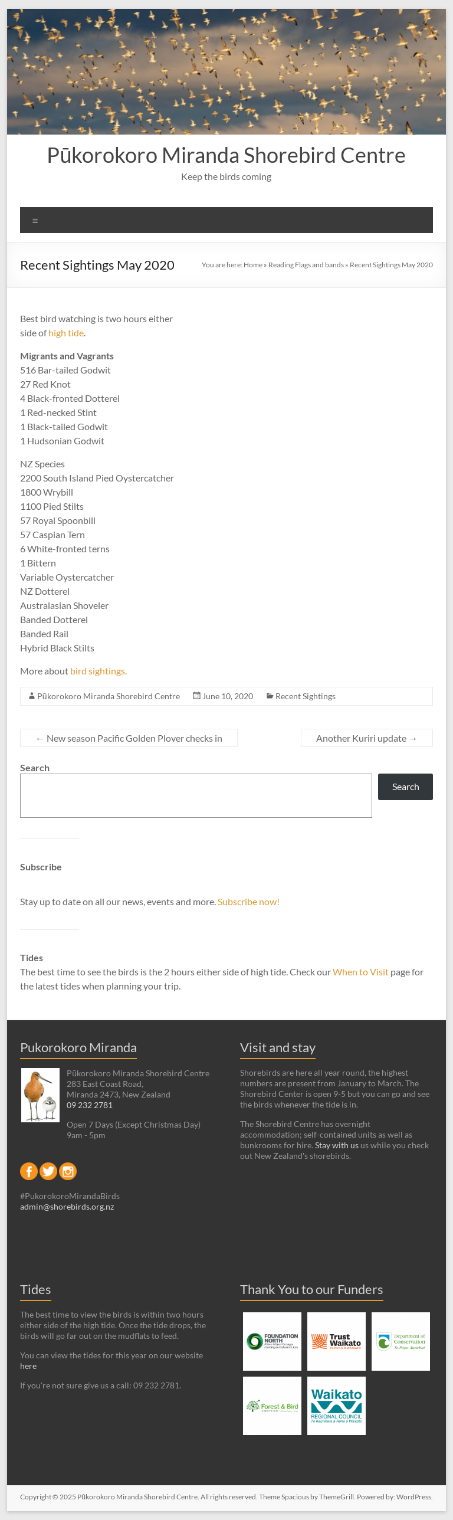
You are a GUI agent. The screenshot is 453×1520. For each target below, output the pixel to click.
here (28, 1366)
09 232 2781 (90, 1105)
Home (253, 264)
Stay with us (337, 1145)
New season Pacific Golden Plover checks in (128, 737)
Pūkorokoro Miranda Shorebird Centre (226, 155)
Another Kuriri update (367, 737)
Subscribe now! (249, 901)
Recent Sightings (305, 696)
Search (35, 767)
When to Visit (361, 971)
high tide (66, 332)
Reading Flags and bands (306, 264)
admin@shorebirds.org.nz (67, 1206)
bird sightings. (98, 670)
